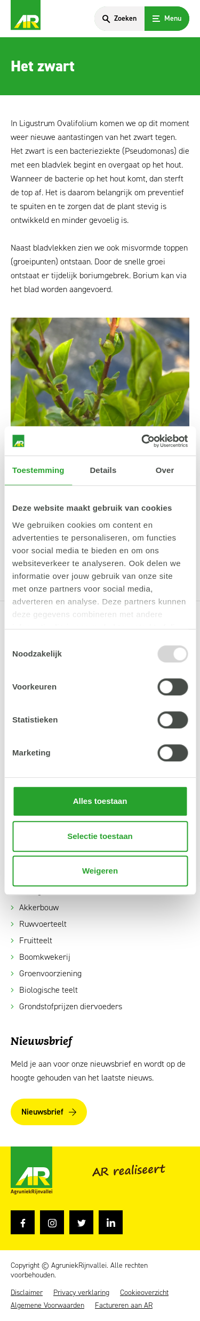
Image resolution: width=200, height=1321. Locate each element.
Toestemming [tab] (38, 470)
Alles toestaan (100, 800)
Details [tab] (103, 470)
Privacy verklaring (81, 1293)
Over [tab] (165, 470)
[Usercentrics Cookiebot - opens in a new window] (142, 441)
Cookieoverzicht (144, 1293)
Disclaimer (27, 1293)
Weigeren (100, 870)
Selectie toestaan (100, 836)
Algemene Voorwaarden (47, 1305)
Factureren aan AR (124, 1305)
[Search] (119, 18)
